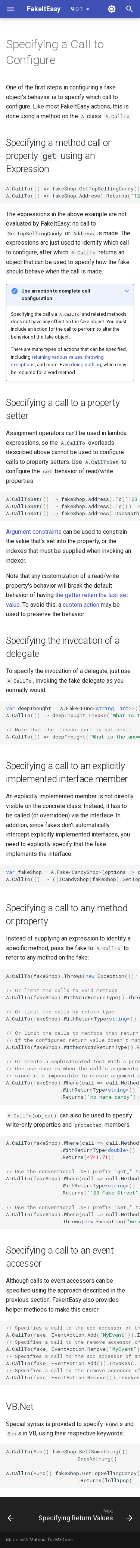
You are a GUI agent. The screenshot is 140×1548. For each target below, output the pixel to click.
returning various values (57, 357)
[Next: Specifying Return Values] (85, 1516)
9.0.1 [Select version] (77, 9)
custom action (81, 604)
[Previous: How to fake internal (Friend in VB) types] (10, 1516)
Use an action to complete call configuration (55, 294)
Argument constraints (34, 531)
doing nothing (86, 364)
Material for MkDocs (51, 1539)
